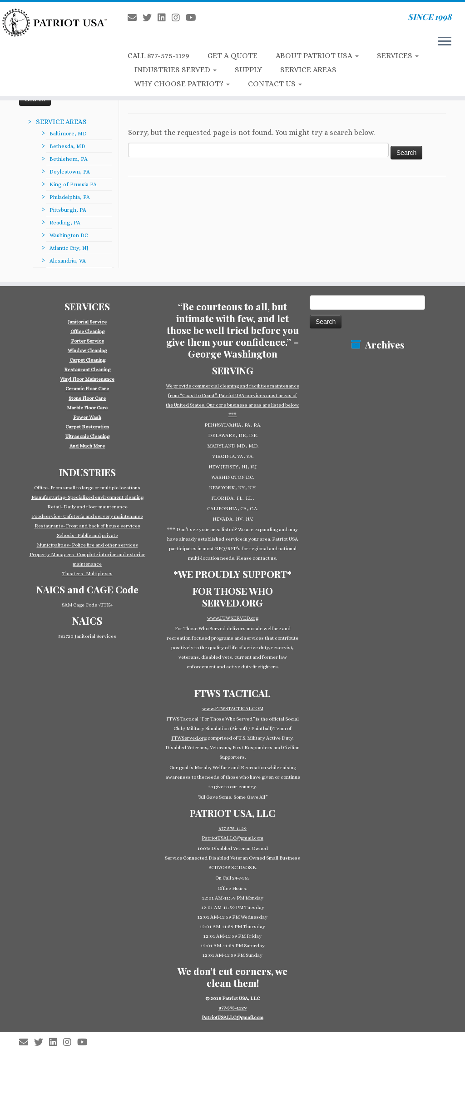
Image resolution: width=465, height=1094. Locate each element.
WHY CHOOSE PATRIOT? (182, 84)
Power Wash (87, 417)
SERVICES (398, 55)
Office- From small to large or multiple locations (87, 488)
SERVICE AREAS (308, 69)
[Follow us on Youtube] (194, 18)
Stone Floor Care (87, 398)
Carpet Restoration (87, 427)
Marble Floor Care (87, 408)
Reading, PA (64, 222)
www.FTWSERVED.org (232, 618)
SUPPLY (248, 69)
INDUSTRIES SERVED (175, 69)
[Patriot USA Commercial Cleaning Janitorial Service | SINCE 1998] (54, 22)
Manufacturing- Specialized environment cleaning (87, 497)
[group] (87, 384)
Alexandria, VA (67, 261)
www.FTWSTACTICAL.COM (232, 708)
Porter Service (87, 341)
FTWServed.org (189, 738)
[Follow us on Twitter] (150, 18)
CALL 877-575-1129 (158, 55)
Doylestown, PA (69, 172)
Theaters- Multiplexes (87, 574)
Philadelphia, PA (69, 197)
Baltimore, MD (68, 133)
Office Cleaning (87, 331)
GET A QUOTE (232, 55)
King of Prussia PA (73, 184)
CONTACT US (275, 84)
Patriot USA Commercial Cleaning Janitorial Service (236, 1038)
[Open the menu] (444, 42)
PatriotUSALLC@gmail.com (232, 838)
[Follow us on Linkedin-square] (165, 18)
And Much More (87, 446)
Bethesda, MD (67, 146)
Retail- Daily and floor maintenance (87, 507)
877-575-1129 (232, 828)
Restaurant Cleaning (87, 370)
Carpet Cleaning (87, 360)
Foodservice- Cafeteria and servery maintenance (87, 516)
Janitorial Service (87, 322)
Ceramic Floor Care (87, 389)
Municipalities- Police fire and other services (87, 545)
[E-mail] (135, 18)
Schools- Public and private (87, 535)
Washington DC (68, 235)
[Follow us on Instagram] (179, 18)
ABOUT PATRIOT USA (317, 55)
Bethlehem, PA (68, 159)
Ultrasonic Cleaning (87, 436)
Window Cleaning (87, 350)
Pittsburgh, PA (67, 210)
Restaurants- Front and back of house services (87, 526)
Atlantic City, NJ (69, 248)
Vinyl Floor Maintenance (87, 379)
